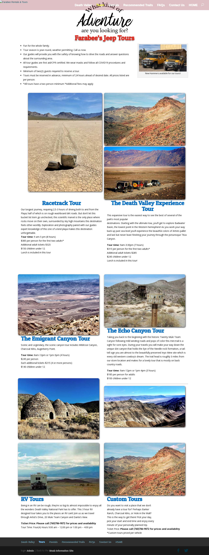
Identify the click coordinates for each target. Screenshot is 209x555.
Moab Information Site (61, 550)
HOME (193, 5)
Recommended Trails (138, 5)
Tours (100, 5)
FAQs (161, 5)
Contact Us (177, 5)
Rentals (113, 5)
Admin (30, 550)
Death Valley (83, 5)
